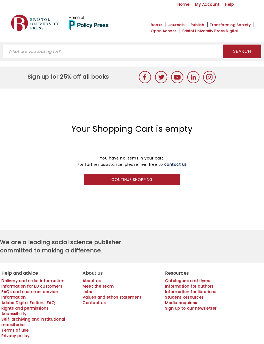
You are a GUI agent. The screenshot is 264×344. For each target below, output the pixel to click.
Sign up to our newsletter (191, 308)
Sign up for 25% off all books (69, 77)
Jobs (87, 292)
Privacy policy (15, 336)
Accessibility (14, 314)
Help (229, 4)
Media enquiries (181, 303)
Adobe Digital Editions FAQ (28, 303)
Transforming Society (230, 25)
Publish (197, 25)
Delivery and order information (32, 281)
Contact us (94, 303)
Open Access (164, 31)
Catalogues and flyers (187, 281)
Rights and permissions (24, 308)
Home (183, 4)
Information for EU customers (31, 286)
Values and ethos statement (111, 297)
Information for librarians (190, 292)
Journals (176, 25)
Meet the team (98, 286)
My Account (207, 4)
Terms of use (15, 330)
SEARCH (242, 51)
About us (91, 281)
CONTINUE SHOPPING (132, 179)
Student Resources (184, 297)
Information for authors (189, 286)
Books (157, 25)
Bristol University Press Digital (210, 31)
